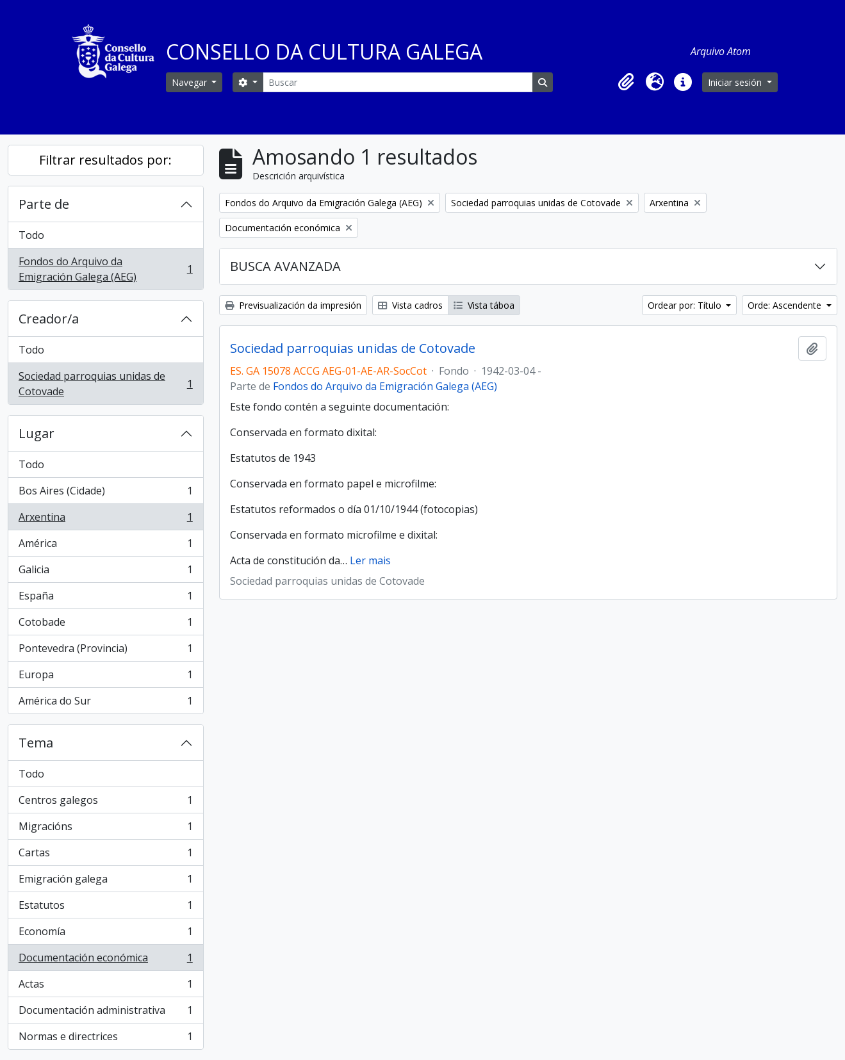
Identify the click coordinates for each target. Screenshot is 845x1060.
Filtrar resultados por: (105, 159)
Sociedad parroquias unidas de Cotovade (105, 383)
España (105, 598)
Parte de (44, 204)
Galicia (105, 572)
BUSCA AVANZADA (285, 266)
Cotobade (105, 624)
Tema (36, 742)
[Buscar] (398, 82)
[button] (626, 82)
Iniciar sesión (736, 82)
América (105, 546)
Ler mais (370, 560)
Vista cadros (410, 305)
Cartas (105, 855)
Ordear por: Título (686, 305)
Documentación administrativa (105, 1012)
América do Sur (105, 703)
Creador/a (49, 318)
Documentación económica (105, 960)
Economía (105, 934)
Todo (31, 235)
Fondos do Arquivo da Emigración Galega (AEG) (105, 269)
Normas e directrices (105, 1039)
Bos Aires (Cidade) (105, 493)
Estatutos (105, 907)
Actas (105, 986)
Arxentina (105, 519)
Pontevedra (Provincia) (105, 651)
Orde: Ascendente (786, 305)
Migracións (105, 829)
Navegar (190, 82)
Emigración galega (105, 881)
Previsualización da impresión (293, 305)
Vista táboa (484, 305)
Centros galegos (105, 802)
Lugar (36, 433)
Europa (105, 677)
